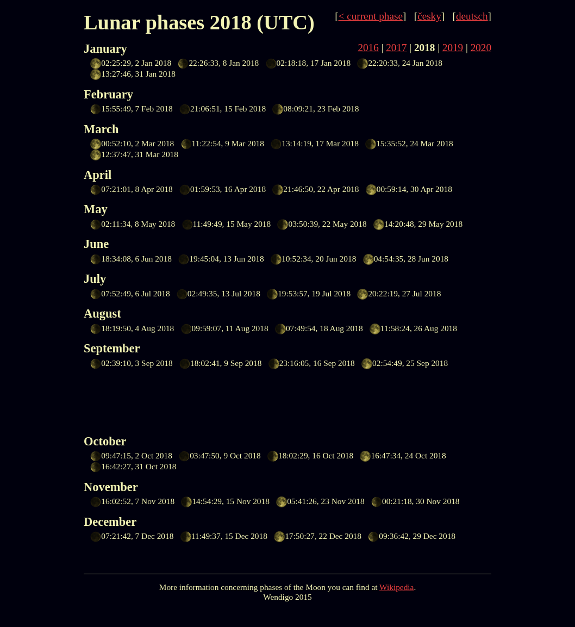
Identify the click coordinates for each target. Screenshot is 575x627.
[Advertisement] (281, 399)
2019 (452, 47)
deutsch (472, 16)
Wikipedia (396, 587)
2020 (481, 47)
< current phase (371, 16)
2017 (396, 47)
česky (429, 16)
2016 (368, 47)
